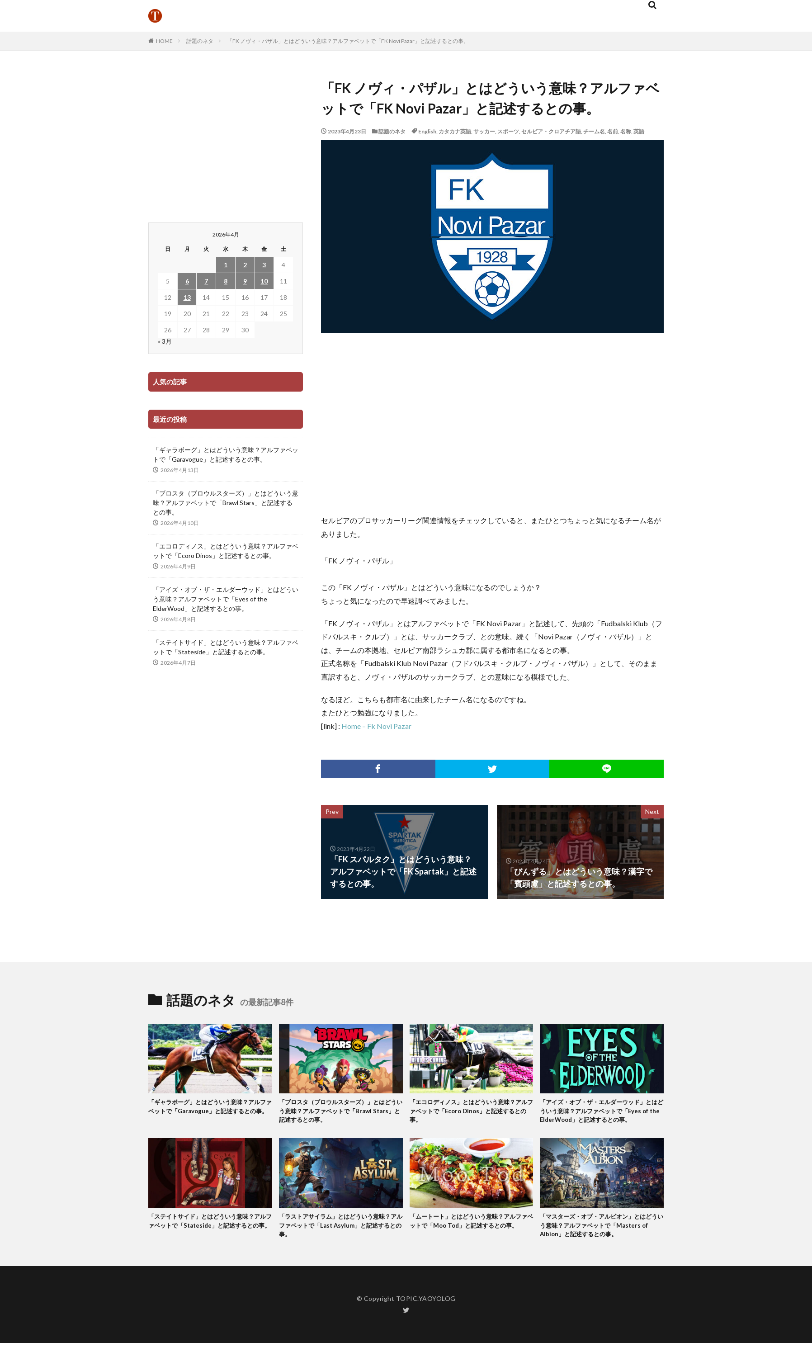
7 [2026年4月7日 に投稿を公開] (206, 281)
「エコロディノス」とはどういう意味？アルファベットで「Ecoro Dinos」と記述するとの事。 (225, 550)
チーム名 (594, 131)
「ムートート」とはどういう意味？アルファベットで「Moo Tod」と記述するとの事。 (471, 1241)
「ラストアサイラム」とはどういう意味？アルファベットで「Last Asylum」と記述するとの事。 (338, 1241)
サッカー (484, 131)
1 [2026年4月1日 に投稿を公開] (225, 265)
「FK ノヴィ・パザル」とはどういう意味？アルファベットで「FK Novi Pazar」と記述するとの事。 (348, 41)
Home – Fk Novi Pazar (376, 726)
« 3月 (165, 341)
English (427, 131)
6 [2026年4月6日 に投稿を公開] (187, 281)
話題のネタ (199, 41)
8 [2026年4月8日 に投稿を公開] (225, 281)
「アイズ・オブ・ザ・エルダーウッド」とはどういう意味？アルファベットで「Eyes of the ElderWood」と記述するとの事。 (225, 599)
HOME (164, 41)
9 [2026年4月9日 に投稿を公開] (245, 281)
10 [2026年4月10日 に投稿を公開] (264, 281)
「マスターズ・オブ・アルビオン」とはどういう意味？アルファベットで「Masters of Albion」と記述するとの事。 (601, 1246)
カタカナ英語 (455, 131)
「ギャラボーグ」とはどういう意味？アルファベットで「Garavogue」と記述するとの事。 (225, 454)
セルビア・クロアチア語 (551, 131)
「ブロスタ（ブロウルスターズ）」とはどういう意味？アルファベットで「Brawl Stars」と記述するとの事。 (225, 502)
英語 (638, 131)
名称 (625, 131)
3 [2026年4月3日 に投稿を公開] (264, 265)
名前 (612, 131)
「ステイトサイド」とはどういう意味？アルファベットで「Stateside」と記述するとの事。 (225, 647)
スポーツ (508, 131)
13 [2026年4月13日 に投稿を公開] (187, 297)
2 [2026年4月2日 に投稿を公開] (245, 265)
